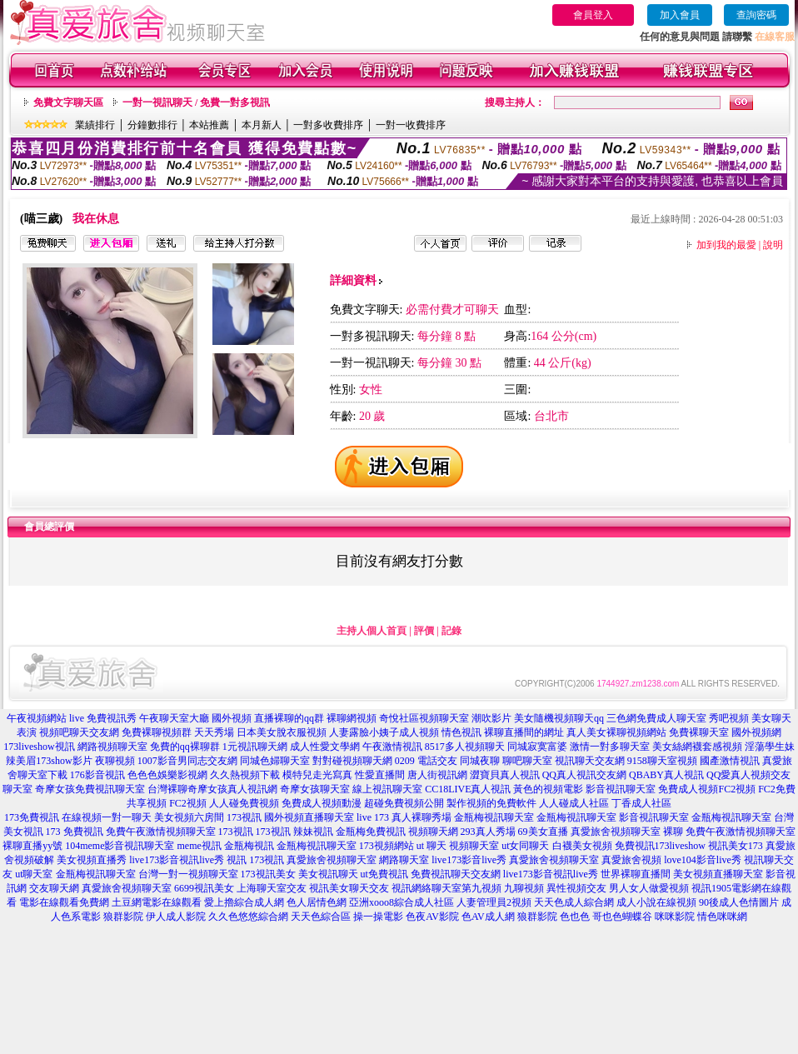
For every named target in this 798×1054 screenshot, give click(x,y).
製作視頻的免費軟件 (491, 803)
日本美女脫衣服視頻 (282, 732)
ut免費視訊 (384, 874)
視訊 (237, 860)
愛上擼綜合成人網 (244, 902)
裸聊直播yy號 (32, 846)
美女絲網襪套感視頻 (697, 746)
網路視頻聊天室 (112, 746)
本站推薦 (209, 125)
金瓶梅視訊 (249, 846)
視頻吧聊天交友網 (79, 732)
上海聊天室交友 (272, 888)
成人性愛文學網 (325, 746)
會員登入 (593, 15)
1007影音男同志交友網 (187, 761)
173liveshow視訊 (38, 746)
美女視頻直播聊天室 (718, 874)
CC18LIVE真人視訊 (468, 789)
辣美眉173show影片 (49, 761)
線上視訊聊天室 (387, 789)
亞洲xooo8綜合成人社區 (401, 902)
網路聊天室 (404, 860)
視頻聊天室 (474, 846)
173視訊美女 (268, 874)
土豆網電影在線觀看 (157, 902)
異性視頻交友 (576, 888)
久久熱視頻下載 (245, 775)
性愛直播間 (380, 775)
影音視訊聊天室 (621, 789)
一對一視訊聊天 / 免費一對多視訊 (196, 102)
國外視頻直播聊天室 (309, 817)
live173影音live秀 (468, 860)
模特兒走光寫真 (317, 775)
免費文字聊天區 (68, 102)
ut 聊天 (431, 846)
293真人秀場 (488, 831)
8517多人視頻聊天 (465, 746)
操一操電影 (378, 916)
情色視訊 (461, 732)
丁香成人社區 (641, 803)
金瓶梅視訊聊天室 (494, 817)
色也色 (575, 916)
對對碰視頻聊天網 (352, 761)
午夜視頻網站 (37, 718)
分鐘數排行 (152, 125)
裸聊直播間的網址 (524, 732)
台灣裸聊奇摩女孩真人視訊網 (212, 789)
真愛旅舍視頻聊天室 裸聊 (627, 831)
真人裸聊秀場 (421, 817)
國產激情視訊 (730, 761)
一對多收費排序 (328, 125)
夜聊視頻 (115, 761)
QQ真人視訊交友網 (584, 775)
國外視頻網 (756, 732)
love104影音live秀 (702, 860)
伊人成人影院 (176, 916)
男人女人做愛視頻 (649, 888)
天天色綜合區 (321, 916)
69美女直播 (543, 831)
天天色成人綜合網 (574, 902)
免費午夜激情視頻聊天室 (161, 831)
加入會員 (680, 15)
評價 (424, 631)
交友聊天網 (54, 888)
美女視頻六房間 (189, 817)
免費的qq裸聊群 (185, 746)
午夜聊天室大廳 (174, 718)
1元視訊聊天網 (254, 746)
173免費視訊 (31, 817)
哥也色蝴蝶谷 (622, 916)
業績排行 (95, 125)
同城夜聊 (480, 761)
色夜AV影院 (432, 916)
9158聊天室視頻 (662, 761)
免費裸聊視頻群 (157, 732)
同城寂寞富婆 (537, 746)
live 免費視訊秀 (103, 718)
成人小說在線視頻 (656, 902)
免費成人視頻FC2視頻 (707, 789)
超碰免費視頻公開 (404, 803)
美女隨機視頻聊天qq (559, 718)
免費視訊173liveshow (660, 846)
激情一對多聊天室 (610, 746)
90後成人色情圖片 (739, 902)
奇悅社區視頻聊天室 (424, 718)
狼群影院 (123, 916)
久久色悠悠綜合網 (248, 916)
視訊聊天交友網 (590, 761)
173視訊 (244, 817)
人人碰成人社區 (574, 803)
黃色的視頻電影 (548, 789)
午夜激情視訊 (392, 746)
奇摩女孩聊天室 (315, 789)
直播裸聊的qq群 (289, 718)
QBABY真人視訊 (666, 775)
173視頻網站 (386, 846)
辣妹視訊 (313, 831)
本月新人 (262, 125)
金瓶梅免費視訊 (371, 831)
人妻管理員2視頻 (493, 902)
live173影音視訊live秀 (176, 860)
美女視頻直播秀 (92, 860)
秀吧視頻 (729, 718)
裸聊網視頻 (352, 718)
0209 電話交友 (426, 761)
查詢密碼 (756, 15)
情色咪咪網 (722, 916)
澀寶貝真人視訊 (505, 775)
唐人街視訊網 (437, 775)
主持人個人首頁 (371, 631)
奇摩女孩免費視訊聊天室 (90, 789)
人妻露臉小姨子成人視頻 (384, 732)
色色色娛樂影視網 (167, 775)
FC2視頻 (188, 803)
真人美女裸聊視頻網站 (616, 732)
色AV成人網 (488, 916)
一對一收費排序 (411, 125)
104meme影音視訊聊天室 (119, 846)
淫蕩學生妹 (770, 746)
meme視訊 (199, 846)
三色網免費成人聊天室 (656, 718)
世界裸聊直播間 (636, 874)
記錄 (451, 631)
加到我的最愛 (726, 245)
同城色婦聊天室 (275, 761)
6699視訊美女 (204, 888)
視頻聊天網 (433, 831)
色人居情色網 (317, 902)
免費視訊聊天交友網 (456, 874)
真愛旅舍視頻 (631, 860)
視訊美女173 (735, 846)
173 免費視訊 (74, 831)
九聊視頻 (524, 888)
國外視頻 (232, 718)
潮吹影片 (491, 718)
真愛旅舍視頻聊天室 (332, 860)
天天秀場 (214, 732)
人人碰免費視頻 (244, 803)
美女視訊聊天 (328, 874)
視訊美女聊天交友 (349, 888)
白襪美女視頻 (582, 846)
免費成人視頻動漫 (322, 803)
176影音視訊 (97, 775)
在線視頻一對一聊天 (107, 817)
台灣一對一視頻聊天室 (188, 874)
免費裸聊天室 (699, 732)
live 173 (373, 817)
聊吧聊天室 (527, 761)
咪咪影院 (675, 916)
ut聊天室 (33, 874)
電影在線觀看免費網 (64, 902)
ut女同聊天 (525, 846)
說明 (773, 245)
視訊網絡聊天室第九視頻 (446, 888)
